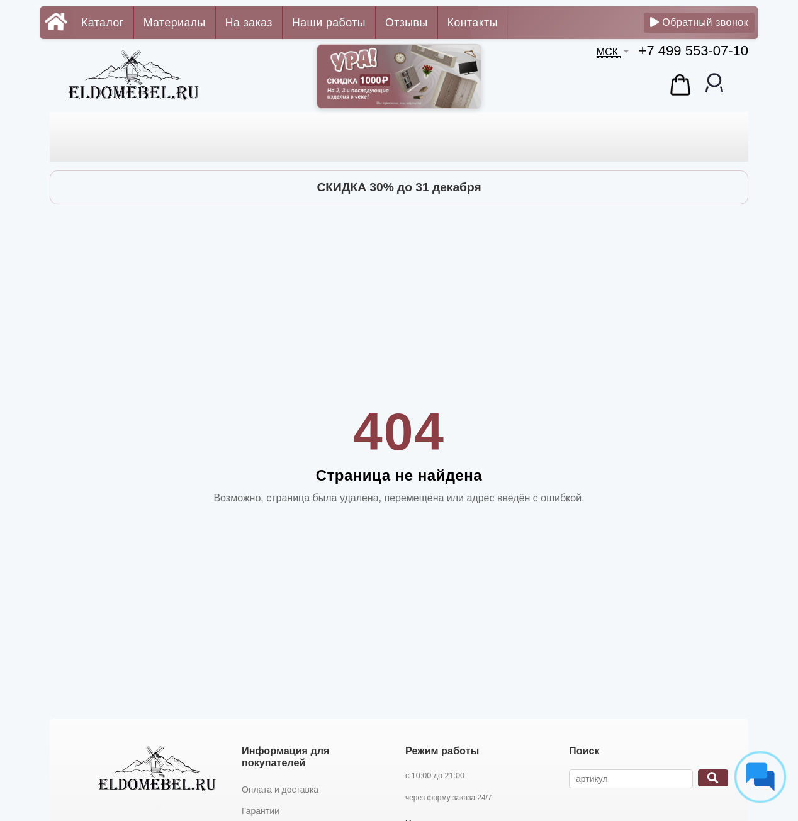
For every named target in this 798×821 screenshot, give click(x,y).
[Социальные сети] (760, 777)
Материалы (174, 22)
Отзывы (406, 22)
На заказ (249, 22)
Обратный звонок (699, 22)
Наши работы (329, 22)
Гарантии (260, 811)
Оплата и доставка (280, 790)
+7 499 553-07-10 (693, 51)
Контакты (472, 22)
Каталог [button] (102, 22)
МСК (609, 52)
